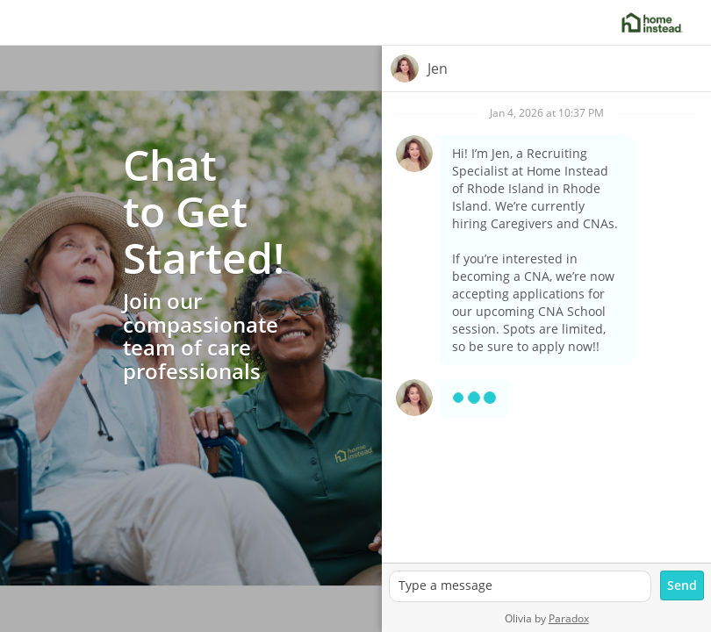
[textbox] (520, 586)
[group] (546, 327)
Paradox (569, 618)
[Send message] (682, 585)
